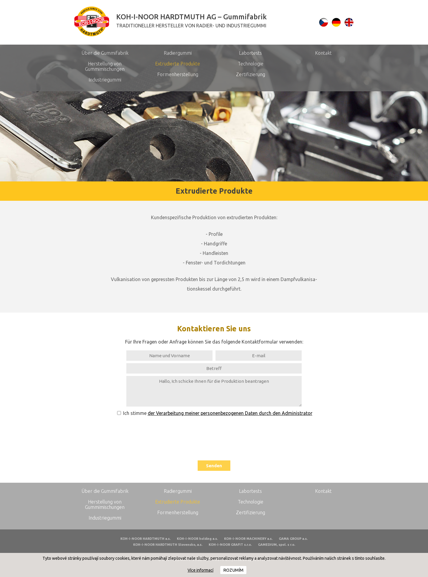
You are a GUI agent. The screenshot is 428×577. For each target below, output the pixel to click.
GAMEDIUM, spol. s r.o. (276, 544)
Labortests (250, 53)
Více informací (200, 570)
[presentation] (214, 436)
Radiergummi (178, 53)
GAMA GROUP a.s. (293, 538)
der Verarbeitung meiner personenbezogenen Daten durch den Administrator (230, 413)
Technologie (250, 63)
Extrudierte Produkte (177, 63)
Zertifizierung (250, 74)
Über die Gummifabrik (104, 53)
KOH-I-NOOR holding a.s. (197, 538)
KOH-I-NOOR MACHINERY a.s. (248, 538)
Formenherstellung (177, 74)
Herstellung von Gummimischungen (105, 66)
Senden (214, 465)
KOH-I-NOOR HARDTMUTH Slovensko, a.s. (167, 544)
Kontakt (323, 53)
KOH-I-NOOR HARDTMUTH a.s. (145, 538)
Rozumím (233, 570)
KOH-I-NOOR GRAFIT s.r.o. (230, 544)
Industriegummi (105, 79)
